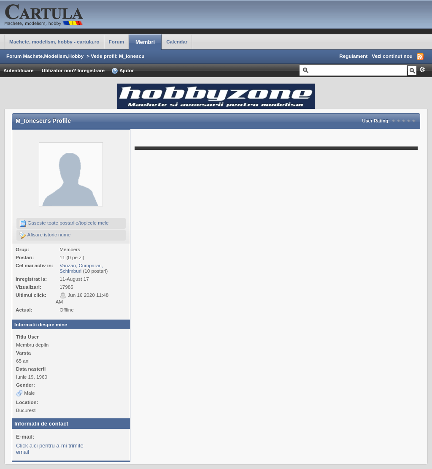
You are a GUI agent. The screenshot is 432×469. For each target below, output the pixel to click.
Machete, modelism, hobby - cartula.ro (54, 41)
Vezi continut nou (392, 56)
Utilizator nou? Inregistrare (73, 70)
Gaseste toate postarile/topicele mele (64, 223)
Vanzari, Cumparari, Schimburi (81, 268)
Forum (116, 41)
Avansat (422, 69)
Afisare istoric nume (44, 235)
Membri (145, 42)
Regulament (353, 56)
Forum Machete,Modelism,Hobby (45, 56)
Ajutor (122, 71)
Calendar (176, 41)
